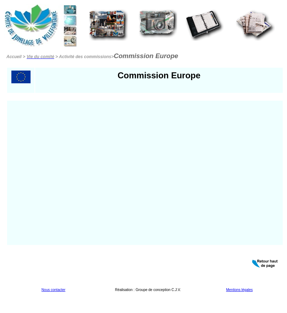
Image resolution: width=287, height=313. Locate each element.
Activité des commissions (85, 56)
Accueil (14, 56)
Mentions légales (239, 290)
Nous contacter (53, 290)
